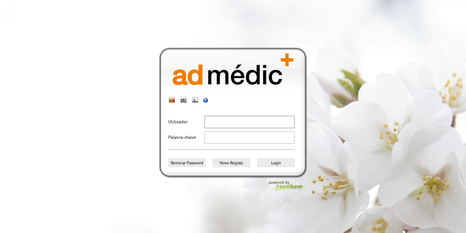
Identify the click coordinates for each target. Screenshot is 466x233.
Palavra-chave (182, 137)
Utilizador (178, 122)
